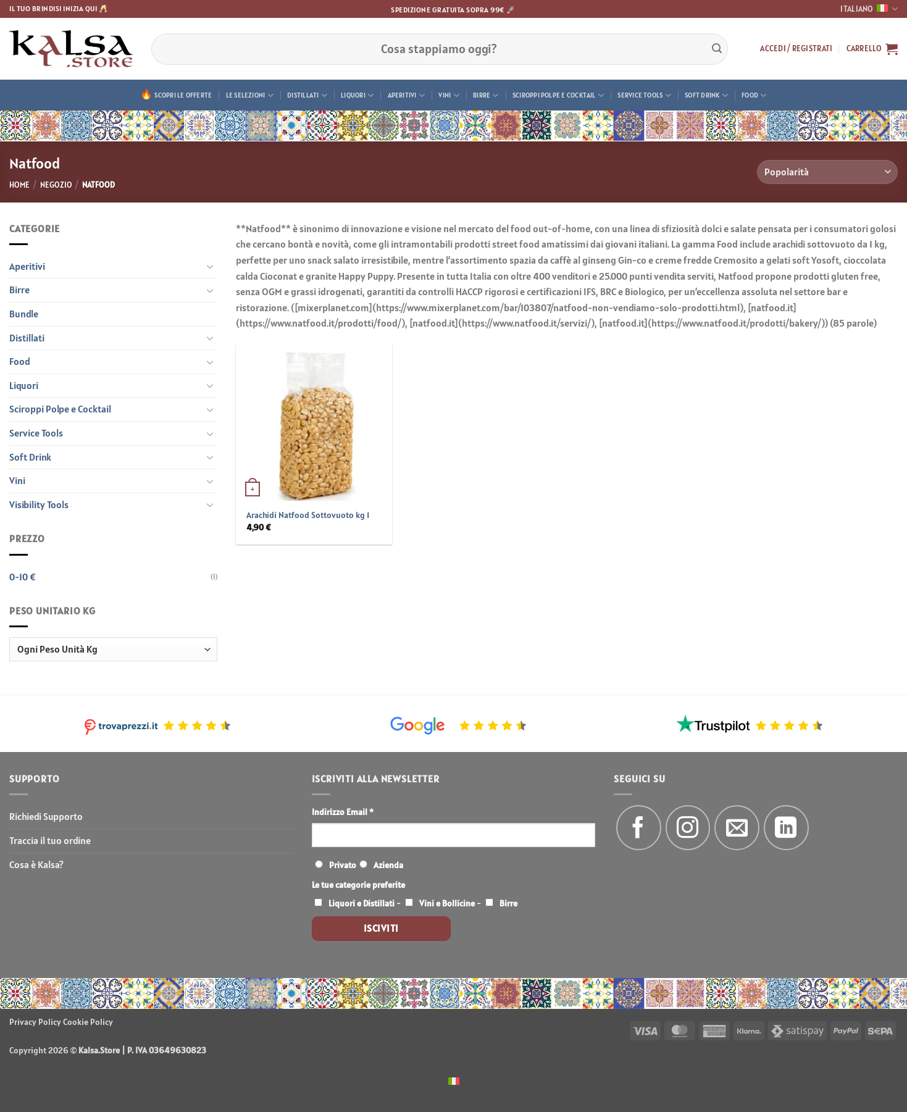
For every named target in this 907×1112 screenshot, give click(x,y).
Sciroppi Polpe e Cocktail (558, 95)
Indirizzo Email (343, 811)
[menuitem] (454, 1080)
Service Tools (644, 95)
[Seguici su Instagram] (688, 827)
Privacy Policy (35, 1021)
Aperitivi (406, 95)
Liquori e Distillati (361, 903)
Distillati (307, 95)
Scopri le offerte (183, 95)
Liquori (357, 95)
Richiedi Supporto (46, 816)
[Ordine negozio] (827, 172)
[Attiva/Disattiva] (210, 266)
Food (754, 95)
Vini (448, 95)
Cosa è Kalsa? (36, 864)
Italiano (869, 9)
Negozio (56, 185)
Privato (342, 865)
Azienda (388, 865)
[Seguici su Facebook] (638, 827)
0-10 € (22, 577)
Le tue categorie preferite (358, 884)
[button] (796, 48)
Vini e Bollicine (447, 903)
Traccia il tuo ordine (50, 840)
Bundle (23, 313)
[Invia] (716, 48)
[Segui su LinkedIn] (786, 827)
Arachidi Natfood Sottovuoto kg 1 (307, 514)
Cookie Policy (88, 1021)
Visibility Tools (39, 504)
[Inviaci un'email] (736, 827)
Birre (486, 95)
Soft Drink (706, 95)
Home (19, 185)
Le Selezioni (250, 95)
